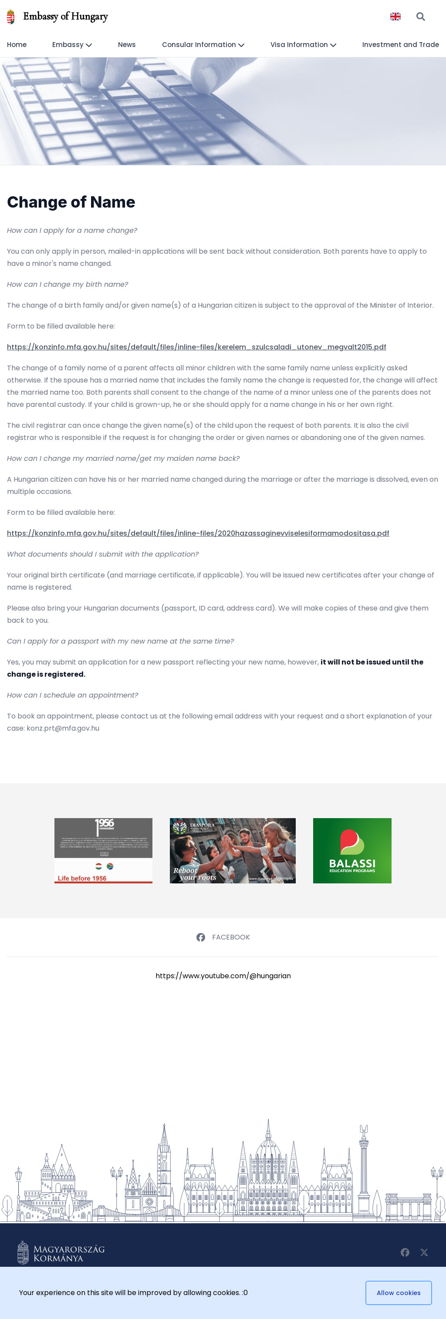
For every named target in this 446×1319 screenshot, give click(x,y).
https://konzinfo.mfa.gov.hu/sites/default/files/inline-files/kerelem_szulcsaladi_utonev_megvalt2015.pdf (196, 347)
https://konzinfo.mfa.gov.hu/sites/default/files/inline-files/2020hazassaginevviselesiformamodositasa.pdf (198, 533)
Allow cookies (399, 1293)
